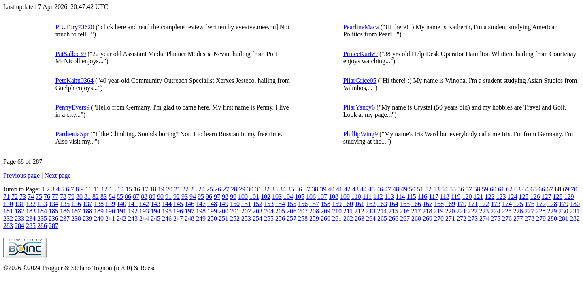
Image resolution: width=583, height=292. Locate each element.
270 (439, 218)
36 (299, 189)
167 (427, 203)
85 (120, 196)
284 (19, 225)
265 (382, 218)
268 (416, 218)
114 (400, 196)
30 (250, 189)
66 (541, 189)
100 (243, 196)
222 (472, 211)
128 (557, 196)
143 (155, 203)
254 (257, 218)
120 (467, 196)
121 (478, 196)
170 (461, 203)
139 (110, 203)
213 (370, 211)
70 (574, 189)
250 (212, 218)
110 (356, 196)
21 (177, 189)
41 (339, 189)
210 (337, 211)
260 (325, 218)
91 (168, 196)
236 (53, 218)
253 (246, 218)
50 (412, 189)
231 (574, 211)
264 (371, 218)
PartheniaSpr (72, 134)
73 (22, 196)
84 (112, 196)
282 (575, 218)
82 (95, 196)
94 (192, 196)
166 (416, 203)
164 (393, 203)
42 (347, 189)
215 (393, 211)
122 (489, 196)
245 (155, 218)
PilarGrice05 (360, 80)
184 (42, 211)
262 (348, 218)
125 (523, 196)
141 (133, 203)
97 (217, 196)
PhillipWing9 (360, 134)
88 (144, 196)
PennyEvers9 (72, 107)
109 (345, 196)
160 (348, 203)
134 (53, 203)
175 (518, 203)
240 (99, 218)
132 (31, 203)
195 (167, 211)
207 (303, 211)
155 (291, 203)
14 (120, 189)
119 (455, 196)
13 (112, 189)
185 (53, 211)
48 (396, 189)
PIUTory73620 (74, 27)
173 (495, 203)
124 (512, 196)
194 (155, 211)
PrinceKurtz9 (360, 53)
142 (144, 203)
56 (460, 189)
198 (201, 211)
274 (484, 218)
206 (291, 211)
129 (569, 196)
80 (79, 196)
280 (552, 218)
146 (189, 203)
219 (438, 211)
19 (161, 189)
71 (6, 196)
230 (563, 211)
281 (563, 218)
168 (439, 203)
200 (223, 211)
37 (307, 189)
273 (473, 218)
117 (433, 196)
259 (314, 218)
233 (19, 218)
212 (359, 211)
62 (509, 189)
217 (416, 211)
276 (507, 218)
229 (552, 211)
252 (235, 218)
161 (359, 203)
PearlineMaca (361, 27)
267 (405, 218)
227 (529, 211)
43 (355, 189)
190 (110, 211)
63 (517, 189)
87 (136, 196)
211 (348, 211)
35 (290, 189)
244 (144, 218)
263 (359, 218)
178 (552, 203)
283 (8, 225)
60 (493, 189)
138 (99, 203)
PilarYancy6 (359, 107)
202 (246, 211)
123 (501, 196)
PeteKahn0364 (74, 80)
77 (55, 196)
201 (235, 211)
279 (541, 218)
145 (178, 203)
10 (88, 189)
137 (87, 203)
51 (420, 189)
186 (65, 211)
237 (65, 218)
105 (299, 196)
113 (389, 196)
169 (450, 203)
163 (382, 203)
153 (269, 203)
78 (63, 196)
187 (76, 211)
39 (323, 189)
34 (282, 189)
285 (31, 225)
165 (405, 203)
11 (97, 189)
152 (257, 203)
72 (14, 196)
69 (566, 189)
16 (137, 189)
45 (371, 189)
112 (378, 196)
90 (160, 196)
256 (280, 218)
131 (19, 203)
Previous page (21, 175)
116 (422, 196)
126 (535, 196)
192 (133, 211)
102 (265, 196)
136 (76, 203)
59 (485, 189)
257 (291, 218)
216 (404, 211)
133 (42, 203)
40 (331, 189)
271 (450, 218)
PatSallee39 (70, 53)
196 (178, 211)
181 (8, 211)
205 (280, 211)
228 (540, 211)
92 (176, 196)
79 (71, 196)
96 (209, 196)
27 (226, 189)
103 (277, 196)
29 (242, 189)
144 (167, 203)
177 (541, 203)
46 (380, 189)
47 (388, 189)
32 (266, 189)
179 (563, 203)
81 (87, 196)
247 (178, 218)
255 (269, 218)
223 (484, 211)
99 (233, 196)
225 (506, 211)
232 (8, 218)
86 (128, 196)
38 (315, 189)
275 (495, 218)
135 (65, 203)
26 (218, 189)
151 (246, 203)
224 (495, 211)
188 (87, 211)
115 (411, 196)
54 (444, 189)
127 (546, 196)
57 (469, 189)
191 (121, 211)
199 (212, 211)
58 (477, 189)
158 (325, 203)
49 (404, 189)
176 (529, 203)
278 (529, 218)
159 (337, 203)
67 (550, 189)
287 (53, 225)
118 (444, 196)
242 (121, 218)
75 (39, 196)
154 (280, 203)
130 (8, 203)
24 (201, 189)
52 (428, 189)
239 (87, 218)
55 (452, 189)
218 (427, 211)
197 (189, 211)
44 (363, 189)
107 (322, 196)
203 (257, 211)
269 (427, 218)
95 (201, 196)
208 (314, 211)
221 (461, 211)
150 (235, 203)
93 (184, 196)
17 (145, 189)
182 (19, 211)
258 (303, 218)
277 (518, 218)
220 (450, 211)
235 (42, 218)
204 (269, 211)
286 (42, 225)
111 (367, 196)
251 (223, 218)
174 (507, 203)
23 (193, 189)
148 (212, 203)
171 (473, 203)
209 (325, 211)
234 (31, 218)
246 (167, 218)
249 (201, 218)
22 (185, 189)
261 (337, 218)
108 (333, 196)
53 (436, 189)
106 (311, 196)
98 (225, 196)
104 (288, 196)
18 (153, 189)
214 (382, 211)
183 (31, 211)
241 (110, 218)
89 (152, 196)
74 (31, 196)
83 (103, 196)
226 (518, 211)
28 (234, 189)
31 (258, 189)
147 (201, 203)
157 (314, 203)
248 (189, 218)
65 (533, 189)
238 (76, 218)
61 (501, 189)
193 (144, 211)
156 (303, 203)
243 (133, 218)
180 (575, 203)
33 (274, 189)
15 (129, 189)
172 (484, 203)
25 (209, 189)
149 (223, 203)
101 (254, 196)
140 (121, 203)
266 (393, 218)
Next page (57, 175)
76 (47, 196)
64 (525, 189)
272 (461, 218)
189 (99, 211)
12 (104, 189)
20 (169, 189)
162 (371, 203)
